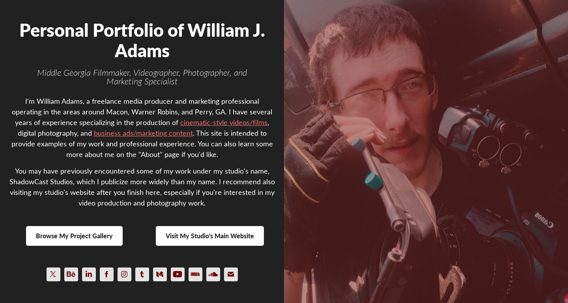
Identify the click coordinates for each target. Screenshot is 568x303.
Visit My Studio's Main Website (210, 235)
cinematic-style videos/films (223, 122)
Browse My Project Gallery (74, 235)
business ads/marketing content (143, 133)
